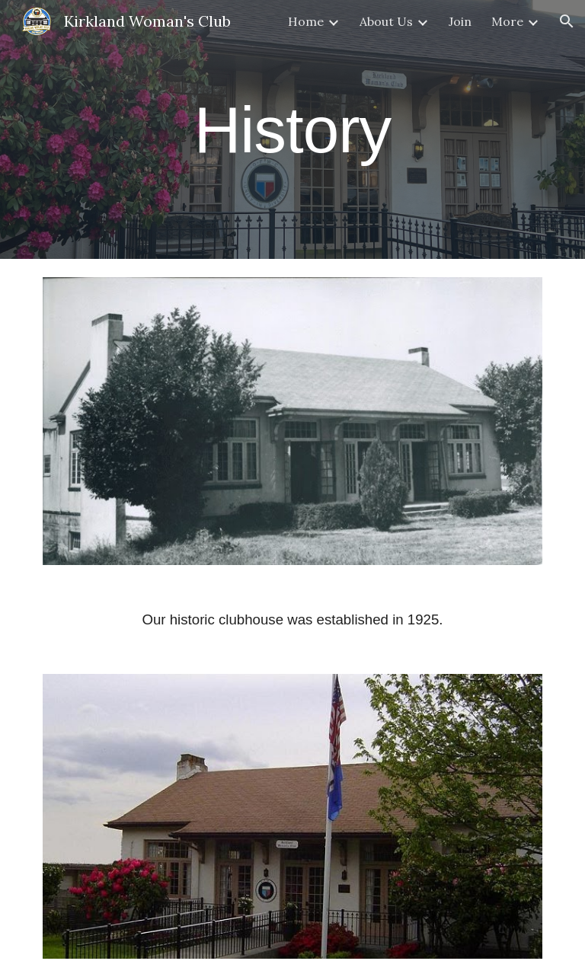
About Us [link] (386, 21)
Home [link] (306, 21)
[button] (566, 21)
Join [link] (460, 21)
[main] (292, 129)
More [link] (507, 21)
